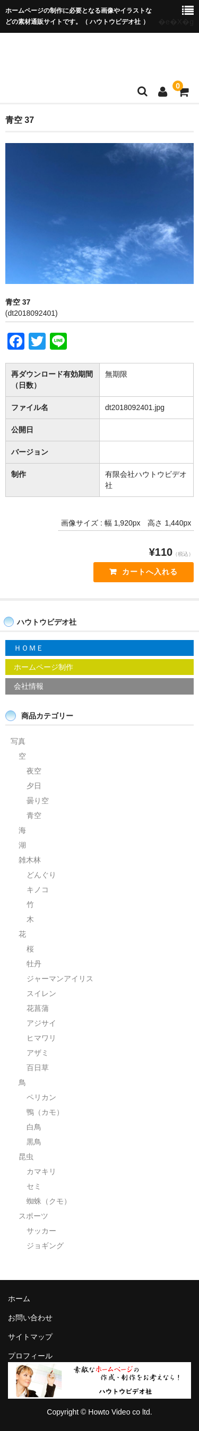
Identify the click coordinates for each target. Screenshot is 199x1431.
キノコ (38, 889)
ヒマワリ (41, 1038)
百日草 (38, 1067)
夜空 (34, 771)
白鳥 (34, 1127)
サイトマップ (30, 1336)
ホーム (19, 1298)
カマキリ (41, 1171)
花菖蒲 (38, 1008)
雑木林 (30, 860)
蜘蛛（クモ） (49, 1201)
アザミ (38, 1052)
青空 (34, 815)
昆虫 (26, 1156)
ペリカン (41, 1097)
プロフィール (30, 1356)
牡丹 (34, 963)
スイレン (41, 993)
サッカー (41, 1230)
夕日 (34, 785)
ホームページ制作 (43, 667)
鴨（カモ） (45, 1112)
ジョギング (45, 1245)
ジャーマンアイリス (60, 978)
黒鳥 (34, 1141)
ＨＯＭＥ (29, 648)
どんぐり (41, 874)
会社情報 (29, 686)
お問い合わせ (30, 1317)
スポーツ (33, 1216)
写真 (18, 741)
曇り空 (38, 800)
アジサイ (41, 1023)
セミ (34, 1186)
